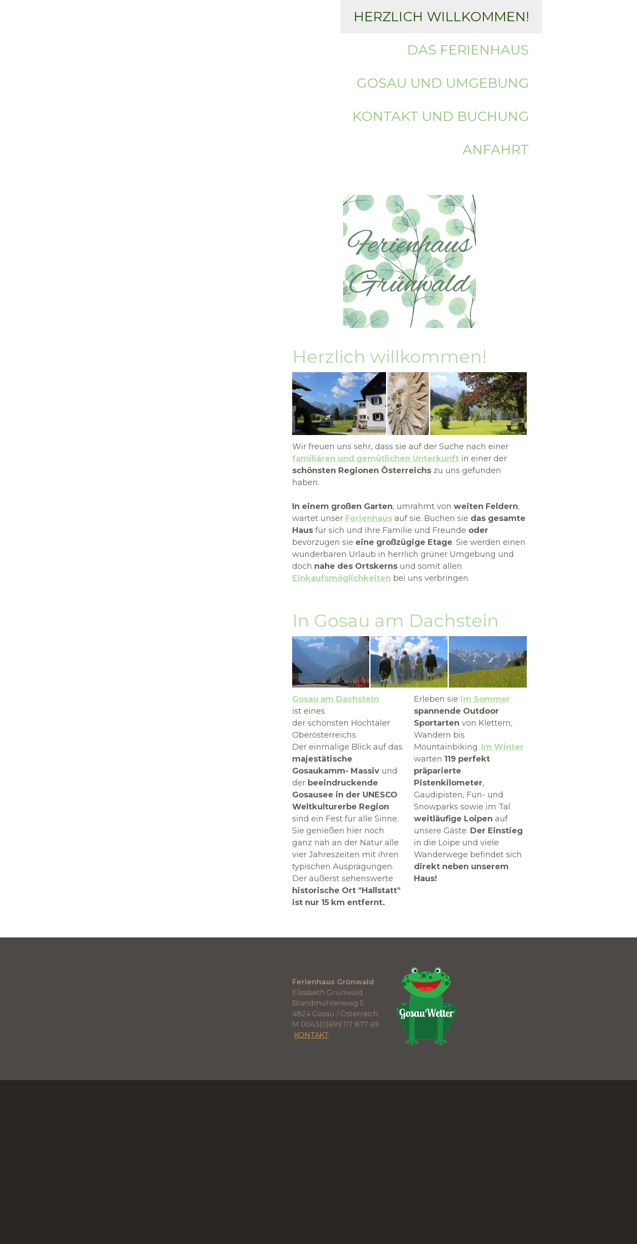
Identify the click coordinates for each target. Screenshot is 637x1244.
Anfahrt (496, 149)
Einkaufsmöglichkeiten (341, 578)
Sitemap (390, 1206)
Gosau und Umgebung (442, 83)
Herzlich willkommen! (441, 16)
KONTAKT (311, 1035)
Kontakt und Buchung (440, 116)
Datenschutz (352, 1206)
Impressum (310, 1206)
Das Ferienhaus (468, 50)
